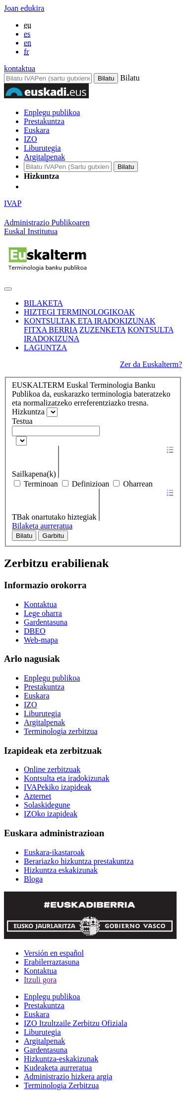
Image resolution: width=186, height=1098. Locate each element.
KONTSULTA (150, 329)
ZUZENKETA (102, 329)
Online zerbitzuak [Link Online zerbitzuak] (52, 769)
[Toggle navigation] (8, 288)
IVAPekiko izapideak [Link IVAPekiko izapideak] (57, 787)
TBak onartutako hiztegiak (55, 517)
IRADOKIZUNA (51, 338)
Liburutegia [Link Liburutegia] (42, 713)
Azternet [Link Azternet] (37, 796)
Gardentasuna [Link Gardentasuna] (45, 622)
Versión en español (54, 953)
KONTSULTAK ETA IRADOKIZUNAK (89, 321)
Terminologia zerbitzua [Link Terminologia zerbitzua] (61, 731)
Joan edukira (24, 8)
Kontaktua (40, 971)
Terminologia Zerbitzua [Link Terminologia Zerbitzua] (61, 1085)
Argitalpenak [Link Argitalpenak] (44, 722)
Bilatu (24, 535)
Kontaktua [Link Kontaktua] (40, 604)
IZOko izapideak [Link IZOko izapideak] (50, 814)
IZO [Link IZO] (30, 704)
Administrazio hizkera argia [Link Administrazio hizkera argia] (68, 1076)
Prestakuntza (44, 121)
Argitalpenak (44, 157)
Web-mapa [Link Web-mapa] (41, 640)
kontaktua (19, 68)
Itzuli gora (40, 980)
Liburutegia (42, 148)
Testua (22, 421)
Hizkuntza (28, 411)
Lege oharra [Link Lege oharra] (43, 613)
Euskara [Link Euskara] (37, 695)
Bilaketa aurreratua (42, 526)
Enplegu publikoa (52, 112)
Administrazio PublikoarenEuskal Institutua (47, 227)
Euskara (37, 130)
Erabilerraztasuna (51, 962)
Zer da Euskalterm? (151, 364)
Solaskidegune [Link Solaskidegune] (47, 805)
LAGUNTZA (45, 347)
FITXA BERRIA (50, 329)
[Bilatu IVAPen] (48, 78)
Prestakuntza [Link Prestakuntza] (44, 687)
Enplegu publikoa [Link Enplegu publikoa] (52, 678)
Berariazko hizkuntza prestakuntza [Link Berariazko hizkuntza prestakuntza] (78, 861)
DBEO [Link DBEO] (35, 631)
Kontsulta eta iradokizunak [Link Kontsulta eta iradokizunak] (66, 778)
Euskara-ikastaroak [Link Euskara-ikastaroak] (54, 852)
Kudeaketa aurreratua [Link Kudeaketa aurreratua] (58, 1067)
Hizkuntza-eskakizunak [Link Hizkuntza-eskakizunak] (61, 1059)
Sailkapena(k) (35, 474)
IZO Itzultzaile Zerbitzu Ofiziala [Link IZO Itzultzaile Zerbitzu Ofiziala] (75, 1023)
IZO (30, 139)
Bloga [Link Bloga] (33, 879)
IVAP (12, 203)
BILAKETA (43, 303)
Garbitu (53, 535)
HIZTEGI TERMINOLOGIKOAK (79, 312)
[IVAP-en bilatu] (68, 167)
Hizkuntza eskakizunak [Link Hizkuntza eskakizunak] (61, 870)
